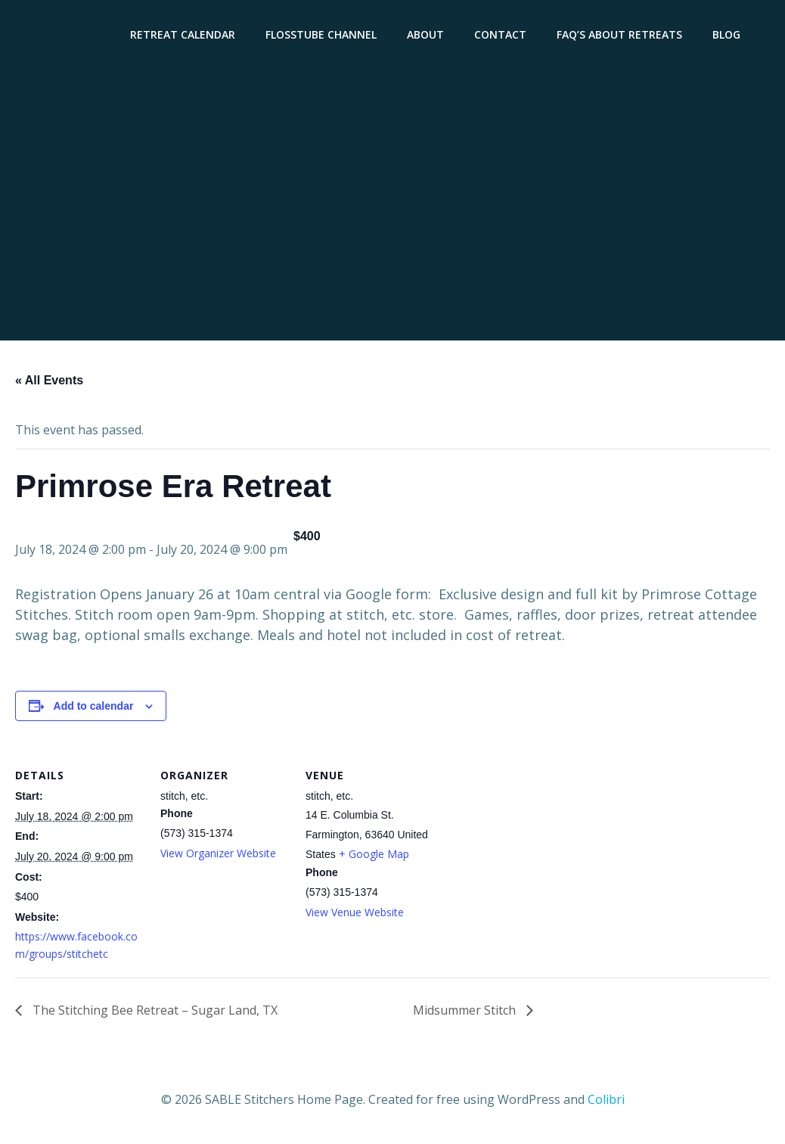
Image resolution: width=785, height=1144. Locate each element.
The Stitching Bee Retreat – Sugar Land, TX (153, 1010)
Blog (726, 34)
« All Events (49, 380)
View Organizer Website (218, 853)
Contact (500, 34)
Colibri (606, 1099)
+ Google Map (374, 854)
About (425, 34)
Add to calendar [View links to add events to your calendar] (94, 706)
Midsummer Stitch (466, 1010)
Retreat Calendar (182, 34)
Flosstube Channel (321, 34)
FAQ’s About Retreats (619, 34)
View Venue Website (355, 912)
